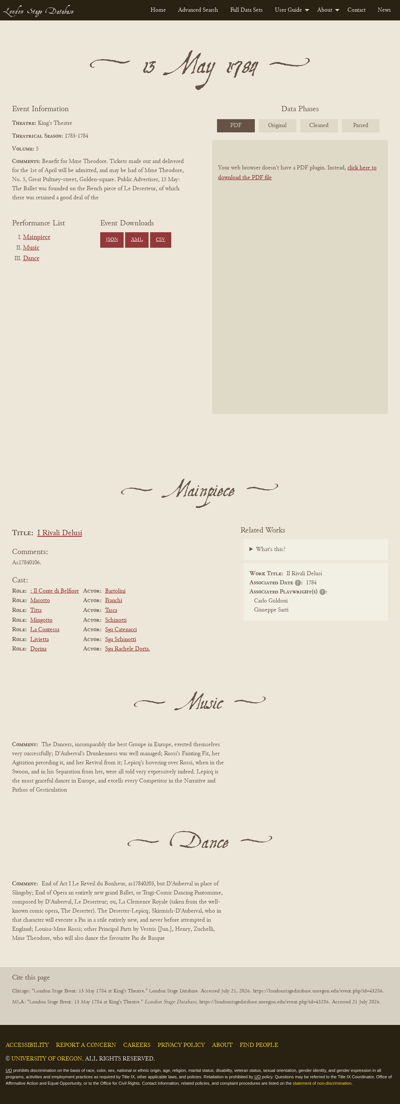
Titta (36, 610)
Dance (31, 258)
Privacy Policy (181, 1045)
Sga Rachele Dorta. (127, 649)
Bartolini (115, 591)
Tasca (111, 610)
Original (277, 126)
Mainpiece (36, 237)
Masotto (40, 601)
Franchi (113, 601)
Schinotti (116, 620)
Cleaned (319, 126)
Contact (356, 10)
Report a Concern (86, 1045)
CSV (160, 239)
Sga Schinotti (120, 640)
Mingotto (41, 620)
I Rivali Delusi (59, 533)
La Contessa (44, 630)
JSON (112, 239)
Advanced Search (198, 10)
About (324, 10)
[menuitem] (158, 10)
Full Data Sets (246, 10)
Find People (259, 1045)
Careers (136, 1045)
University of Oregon (46, 1059)
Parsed (360, 126)
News (384, 10)
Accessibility (27, 1045)
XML (137, 239)
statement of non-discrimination (322, 1083)
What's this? (270, 550)
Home (158, 10)
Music (31, 248)
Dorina (38, 649)
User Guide (288, 10)
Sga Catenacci (121, 630)
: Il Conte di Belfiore (54, 591)
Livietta (39, 640)
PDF (236, 126)
